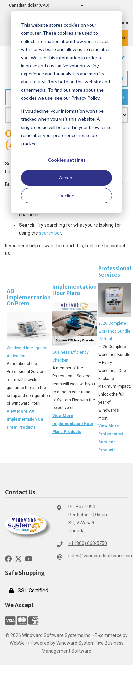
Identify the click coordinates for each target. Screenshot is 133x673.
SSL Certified (28, 590)
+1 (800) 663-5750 (87, 543)
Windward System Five (80, 643)
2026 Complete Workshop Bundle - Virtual (114, 331)
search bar (50, 233)
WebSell (18, 643)
